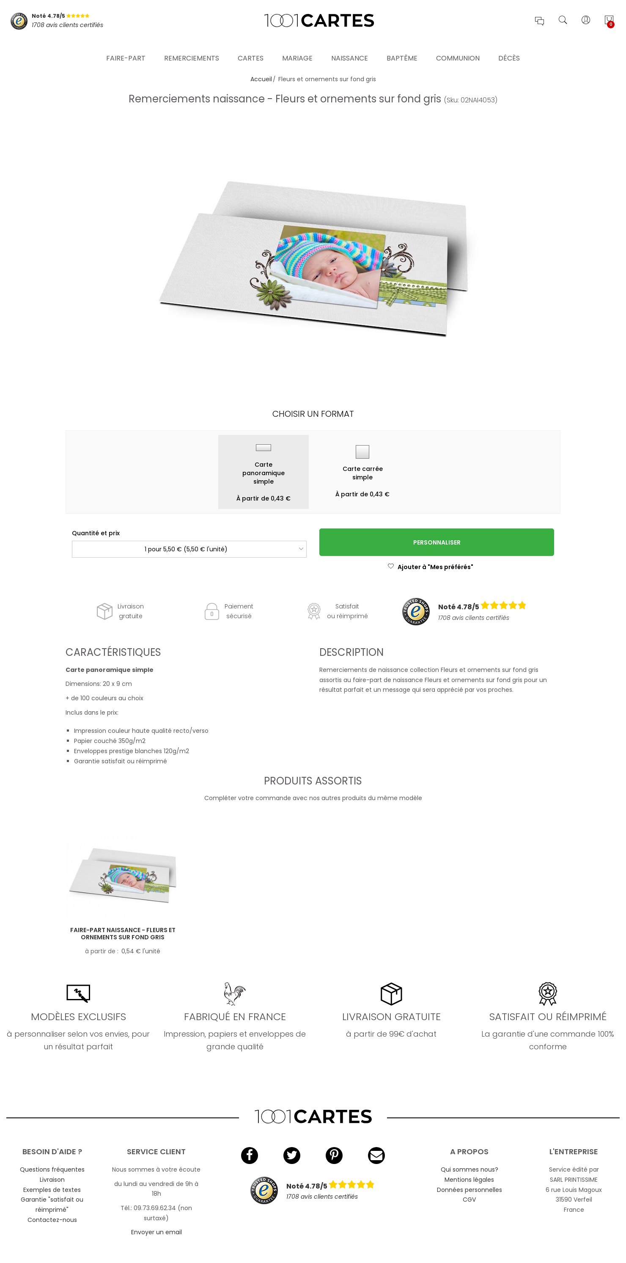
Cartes (251, 48)
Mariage (297, 48)
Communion (458, 48)
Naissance (349, 48)
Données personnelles (469, 1190)
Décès (509, 48)
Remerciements (191, 48)
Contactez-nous (52, 1220)
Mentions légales (469, 1179)
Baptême (402, 48)
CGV (469, 1199)
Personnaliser (437, 542)
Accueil (261, 79)
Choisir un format (313, 414)
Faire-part (126, 48)
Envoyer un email (156, 1232)
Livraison (52, 1179)
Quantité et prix (96, 533)
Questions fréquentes (52, 1169)
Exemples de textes (52, 1190)
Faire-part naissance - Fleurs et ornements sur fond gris (123, 933)
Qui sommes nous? (469, 1169)
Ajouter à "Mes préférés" (430, 567)
